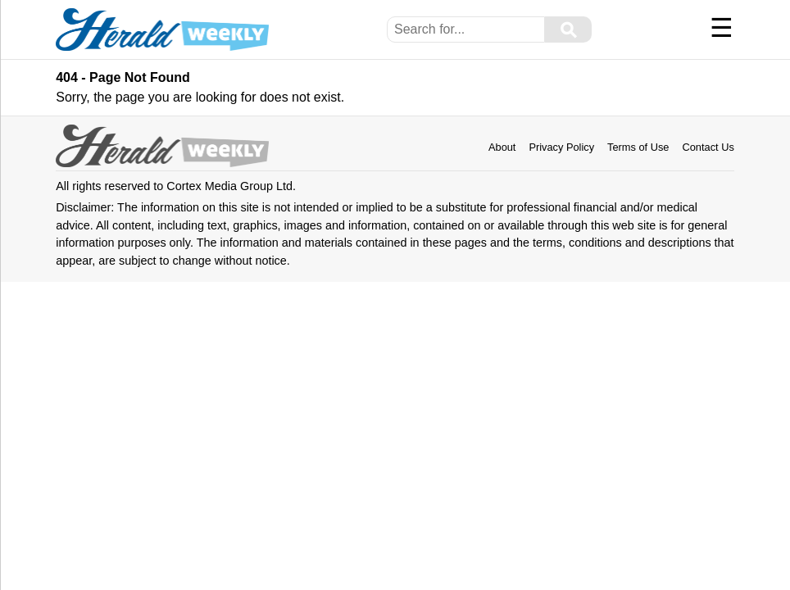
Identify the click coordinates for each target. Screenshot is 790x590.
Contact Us (707, 147)
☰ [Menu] (721, 28)
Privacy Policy (561, 147)
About (501, 147)
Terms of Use (638, 147)
